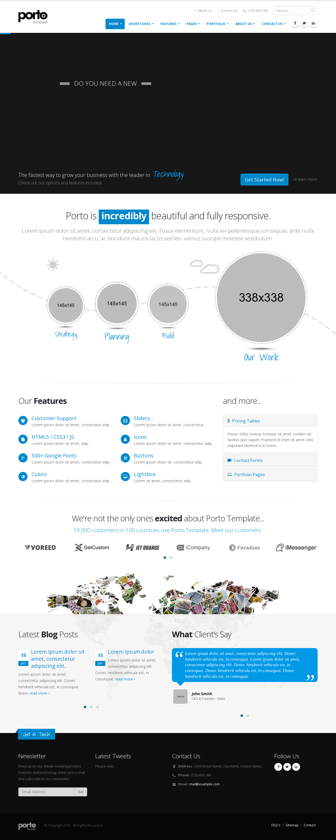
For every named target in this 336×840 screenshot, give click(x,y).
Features (168, 24)
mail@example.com (204, 784)
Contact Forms (244, 460)
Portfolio (216, 24)
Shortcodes (139, 24)
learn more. (308, 179)
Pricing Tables (243, 421)
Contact (310, 825)
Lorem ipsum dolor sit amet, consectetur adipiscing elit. (58, 658)
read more (40, 693)
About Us (203, 10)
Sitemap (292, 825)
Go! (81, 791)
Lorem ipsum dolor (131, 651)
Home (114, 24)
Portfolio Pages (246, 474)
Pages (191, 24)
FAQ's (275, 825)
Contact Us (228, 10)
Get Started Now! (264, 179)
